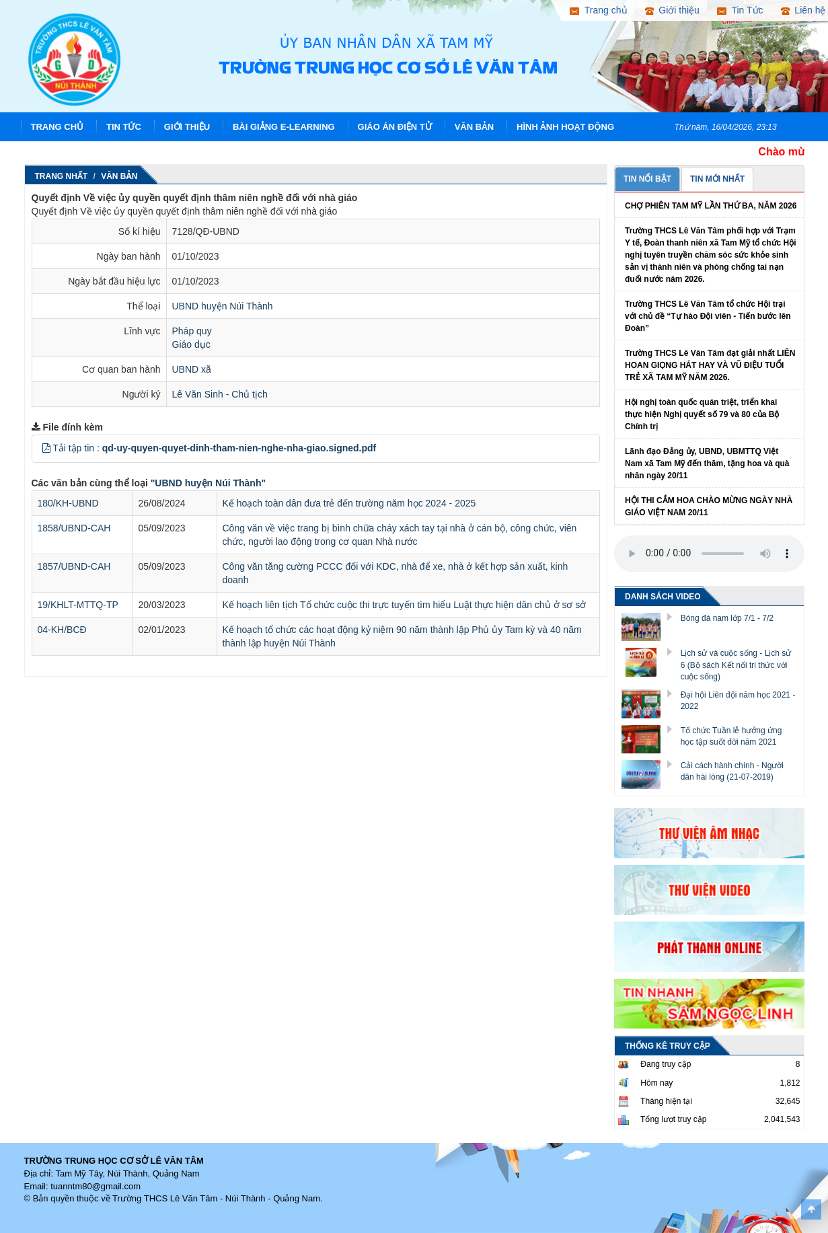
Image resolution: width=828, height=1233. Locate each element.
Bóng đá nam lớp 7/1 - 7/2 (727, 618)
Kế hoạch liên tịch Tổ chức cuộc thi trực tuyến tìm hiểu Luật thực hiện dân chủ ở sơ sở (405, 604)
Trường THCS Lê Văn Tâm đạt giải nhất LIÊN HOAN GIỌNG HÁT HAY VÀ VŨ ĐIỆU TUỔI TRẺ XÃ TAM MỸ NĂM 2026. (710, 365)
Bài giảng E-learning (284, 127)
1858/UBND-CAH (74, 528)
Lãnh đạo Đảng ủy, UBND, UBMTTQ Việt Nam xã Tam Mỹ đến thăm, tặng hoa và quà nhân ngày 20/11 (707, 463)
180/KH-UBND (68, 503)
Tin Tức (123, 127)
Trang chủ (57, 127)
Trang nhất (61, 176)
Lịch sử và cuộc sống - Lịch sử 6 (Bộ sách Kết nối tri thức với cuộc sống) (736, 664)
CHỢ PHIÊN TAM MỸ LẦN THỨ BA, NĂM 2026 (710, 206)
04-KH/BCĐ (62, 629)
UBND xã (191, 369)
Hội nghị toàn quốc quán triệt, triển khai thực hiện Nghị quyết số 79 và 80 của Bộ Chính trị (702, 414)
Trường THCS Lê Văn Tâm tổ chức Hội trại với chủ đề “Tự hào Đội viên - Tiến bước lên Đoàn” (707, 316)
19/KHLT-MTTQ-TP (78, 604)
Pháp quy (192, 331)
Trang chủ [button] (598, 10)
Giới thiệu (187, 127)
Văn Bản (474, 127)
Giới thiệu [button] (672, 10)
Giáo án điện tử (395, 127)
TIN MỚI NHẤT (717, 179)
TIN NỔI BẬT (647, 179)
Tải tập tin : (214, 448)
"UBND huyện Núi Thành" (208, 483)
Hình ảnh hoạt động (565, 127)
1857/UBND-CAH (74, 566)
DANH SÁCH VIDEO (663, 596)
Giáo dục (191, 344)
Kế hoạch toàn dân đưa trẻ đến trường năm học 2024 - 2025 (349, 503)
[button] (46, 448)
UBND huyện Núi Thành (222, 306)
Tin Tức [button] (740, 10)
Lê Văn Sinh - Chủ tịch (220, 394)
